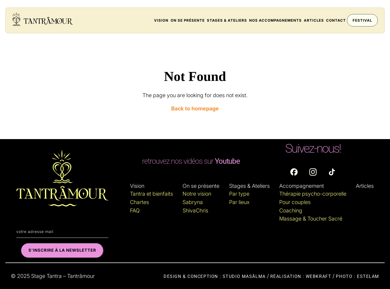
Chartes (139, 202)
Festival (362, 20)
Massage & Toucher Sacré (310, 218)
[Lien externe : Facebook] (294, 172)
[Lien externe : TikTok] (332, 172)
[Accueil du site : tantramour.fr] (42, 19)
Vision (161, 20)
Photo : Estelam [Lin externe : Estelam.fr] (357, 276)
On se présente (188, 20)
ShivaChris (195, 210)
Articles (314, 20)
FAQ (135, 210)
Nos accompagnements (275, 20)
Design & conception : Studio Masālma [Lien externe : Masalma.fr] (215, 276)
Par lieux (239, 202)
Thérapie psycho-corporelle (312, 194)
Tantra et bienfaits (151, 194)
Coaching (290, 210)
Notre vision (197, 194)
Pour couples (295, 202)
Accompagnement (301, 186)
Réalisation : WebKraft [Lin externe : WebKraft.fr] (301, 276)
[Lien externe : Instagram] (313, 172)
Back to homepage (195, 108)
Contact (336, 20)
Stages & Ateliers (227, 20)
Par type (239, 194)
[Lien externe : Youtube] (191, 161)
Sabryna (193, 202)
